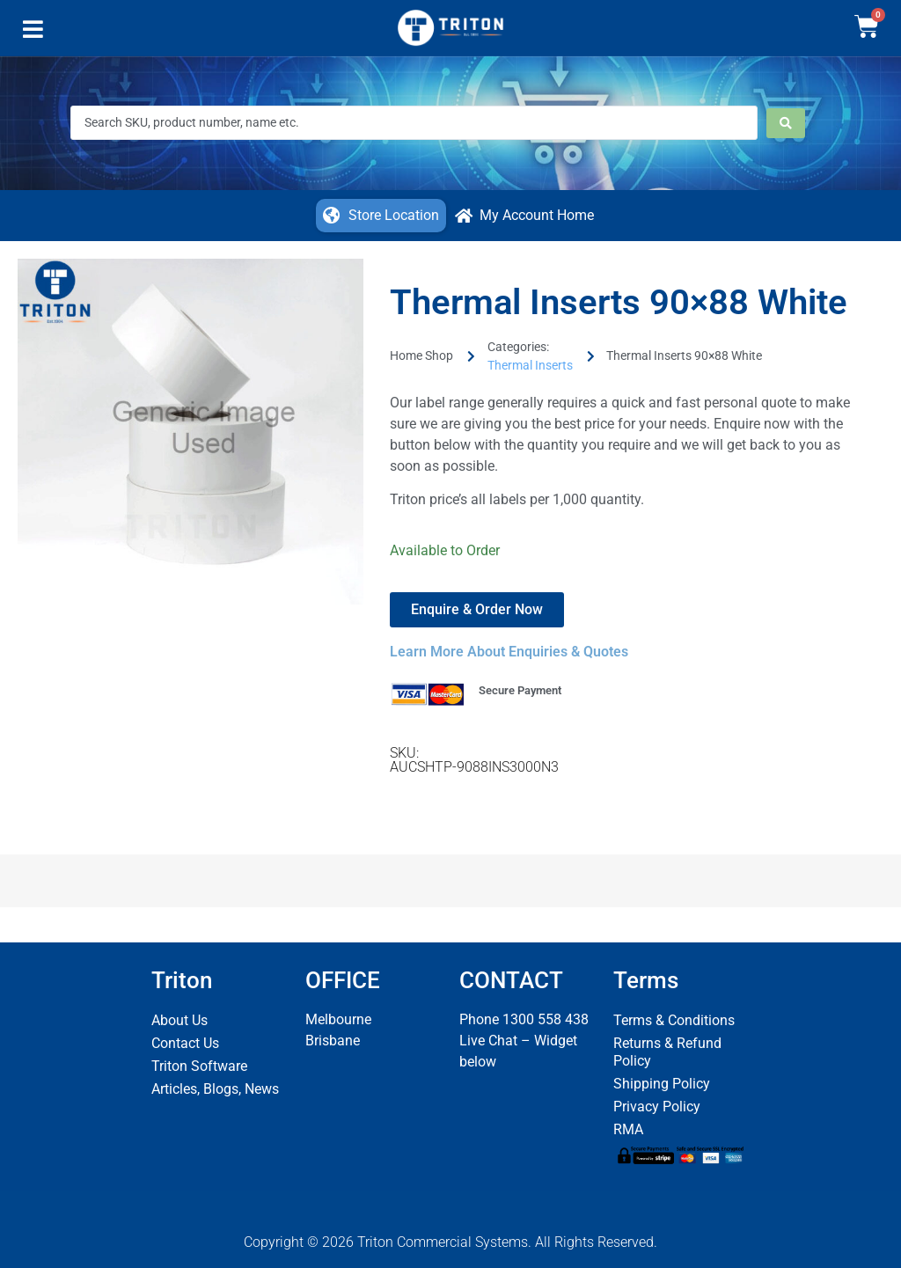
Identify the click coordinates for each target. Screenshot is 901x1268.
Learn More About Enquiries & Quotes (509, 651)
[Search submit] (785, 123)
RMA (628, 1129)
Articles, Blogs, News (215, 1089)
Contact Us (185, 1043)
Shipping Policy (661, 1083)
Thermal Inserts (530, 365)
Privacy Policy (656, 1106)
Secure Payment (520, 690)
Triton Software (199, 1066)
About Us (179, 1020)
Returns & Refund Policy (667, 1052)
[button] (33, 33)
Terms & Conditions (674, 1020)
